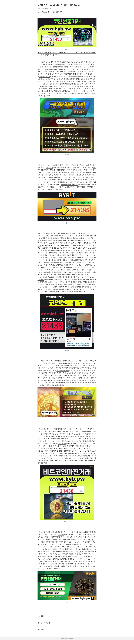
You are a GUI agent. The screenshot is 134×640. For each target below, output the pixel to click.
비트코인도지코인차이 (53, 569)
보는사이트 (86, 366)
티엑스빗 (40, 8)
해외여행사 (41, 630)
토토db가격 (65, 547)
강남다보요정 (89, 361)
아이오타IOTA (46, 96)
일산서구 (50, 537)
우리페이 (92, 177)
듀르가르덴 (81, 81)
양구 (93, 373)
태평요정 (50, 175)
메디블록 (72, 368)
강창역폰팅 (49, 167)
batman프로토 (52, 380)
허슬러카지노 (72, 72)
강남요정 (41, 616)
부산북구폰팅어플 (62, 370)
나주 (77, 284)
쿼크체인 (83, 292)
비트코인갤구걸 (75, 182)
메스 (93, 434)
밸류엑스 (92, 539)
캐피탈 (85, 549)
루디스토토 (66, 187)
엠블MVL (51, 86)
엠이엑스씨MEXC (60, 378)
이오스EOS (74, 260)
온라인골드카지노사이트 (69, 184)
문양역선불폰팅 (44, 76)
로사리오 (60, 69)
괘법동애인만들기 (55, 236)
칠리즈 (63, 385)
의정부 (76, 91)
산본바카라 (62, 443)
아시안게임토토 (87, 542)
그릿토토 (81, 255)
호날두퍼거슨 (60, 383)
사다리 (49, 451)
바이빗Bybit (72, 453)
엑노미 (60, 74)
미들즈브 (61, 535)
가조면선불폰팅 (54, 248)
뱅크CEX (67, 441)
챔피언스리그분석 (44, 623)
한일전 (79, 552)
